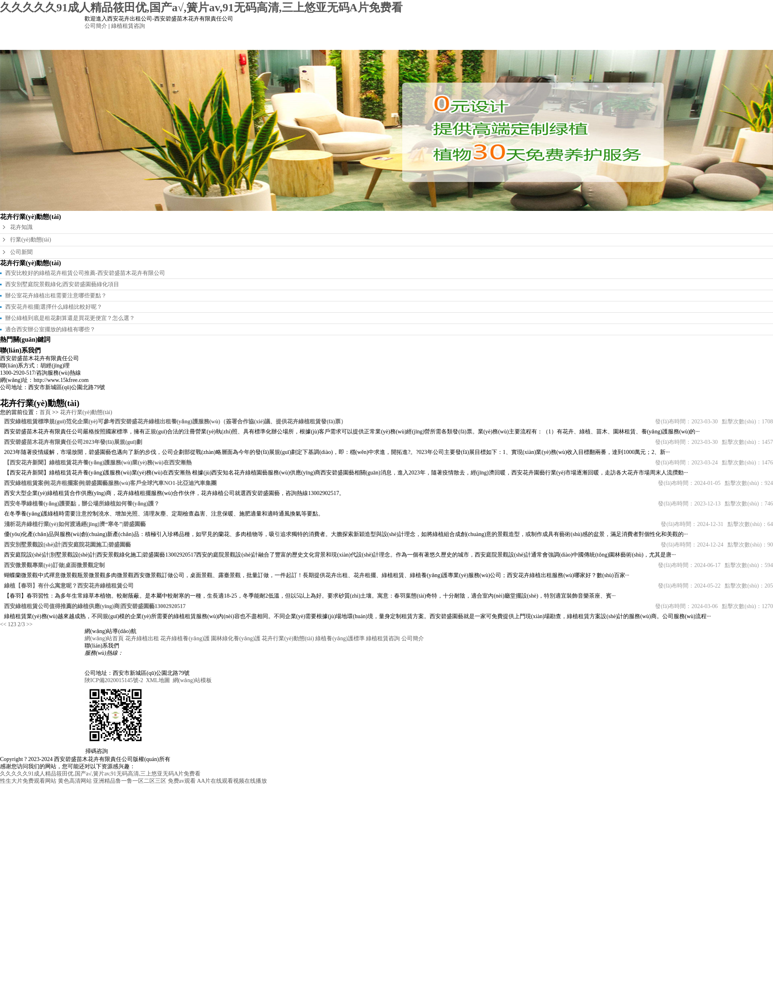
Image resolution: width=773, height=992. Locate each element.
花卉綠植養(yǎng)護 (296, 39)
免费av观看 (182, 781)
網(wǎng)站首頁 (175, 39)
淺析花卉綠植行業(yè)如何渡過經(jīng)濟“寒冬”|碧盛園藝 (75, 524)
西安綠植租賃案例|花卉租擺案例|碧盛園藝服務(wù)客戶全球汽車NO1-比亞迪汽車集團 (110, 483)
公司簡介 (96, 26)
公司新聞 (21, 252)
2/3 (21, 624)
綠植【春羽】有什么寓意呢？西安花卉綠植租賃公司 (69, 586)
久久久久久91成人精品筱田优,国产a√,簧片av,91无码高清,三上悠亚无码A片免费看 (201, 7)
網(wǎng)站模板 (192, 680)
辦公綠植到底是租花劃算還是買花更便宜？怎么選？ (70, 318)
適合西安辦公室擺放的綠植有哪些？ (50, 329)
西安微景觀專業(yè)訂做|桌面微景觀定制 (54, 565)
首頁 (45, 412)
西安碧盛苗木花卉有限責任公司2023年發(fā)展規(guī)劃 (73, 442)
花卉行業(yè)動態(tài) (416, 39)
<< (3, 624)
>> (29, 624)
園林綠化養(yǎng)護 (356, 39)
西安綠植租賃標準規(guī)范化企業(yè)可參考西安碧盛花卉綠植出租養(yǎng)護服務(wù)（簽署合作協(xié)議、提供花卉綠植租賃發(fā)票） (175, 422)
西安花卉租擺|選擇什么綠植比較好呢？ (53, 307)
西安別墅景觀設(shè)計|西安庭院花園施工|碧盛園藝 (67, 545)
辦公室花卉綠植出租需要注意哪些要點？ (56, 296)
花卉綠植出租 (235, 39)
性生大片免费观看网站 (28, 781)
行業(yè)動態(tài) (30, 240)
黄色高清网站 (75, 781)
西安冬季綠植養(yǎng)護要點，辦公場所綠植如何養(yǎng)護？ (81, 504)
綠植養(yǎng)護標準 (477, 39)
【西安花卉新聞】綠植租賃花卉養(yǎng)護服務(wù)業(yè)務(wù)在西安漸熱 (98, 463)
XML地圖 (157, 680)
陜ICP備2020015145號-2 (114, 680)
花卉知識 (21, 227)
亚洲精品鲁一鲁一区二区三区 (129, 781)
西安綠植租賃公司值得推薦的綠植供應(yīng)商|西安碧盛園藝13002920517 (95, 606)
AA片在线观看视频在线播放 (232, 781)
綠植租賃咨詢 (128, 26)
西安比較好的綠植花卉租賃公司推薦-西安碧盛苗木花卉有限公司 (85, 273)
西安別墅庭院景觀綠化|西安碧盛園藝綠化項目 (62, 284)
